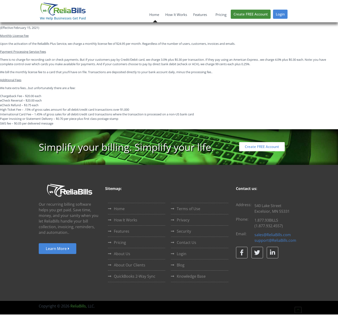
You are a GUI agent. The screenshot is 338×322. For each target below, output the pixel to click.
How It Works (176, 14)
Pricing (221, 14)
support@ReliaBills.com (275, 247)
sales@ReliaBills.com (272, 242)
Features (201, 14)
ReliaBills (78, 313)
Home (154, 14)
